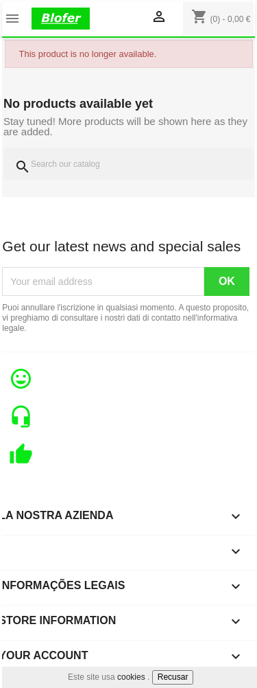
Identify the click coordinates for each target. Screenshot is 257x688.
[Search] (128, 164)
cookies (131, 677)
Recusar (173, 677)
